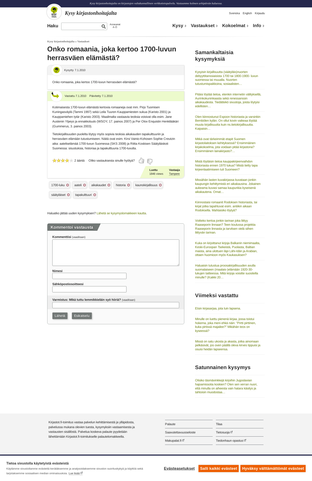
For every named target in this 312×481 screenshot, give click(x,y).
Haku (52, 25)
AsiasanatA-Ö (115, 25)
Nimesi (57, 271)
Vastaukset (203, 25)
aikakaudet (98, 185)
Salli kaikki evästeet (218, 468)
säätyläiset (58, 195)
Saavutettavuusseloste (180, 432)
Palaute (170, 424)
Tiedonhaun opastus (229, 440)
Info (257, 25)
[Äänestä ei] (149, 161)
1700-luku (58, 185)
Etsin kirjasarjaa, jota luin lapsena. (218, 308)
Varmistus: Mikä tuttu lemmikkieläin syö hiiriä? (86, 299)
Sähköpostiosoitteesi (67, 284)
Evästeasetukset (179, 468)
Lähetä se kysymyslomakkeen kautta (121, 213)
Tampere (174, 173)
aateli (78, 185)
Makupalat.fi (173, 440)
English (247, 13)
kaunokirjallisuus (146, 185)
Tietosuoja (223, 432)
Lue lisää (74, 473)
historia (121, 185)
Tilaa (219, 424)
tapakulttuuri (83, 195)
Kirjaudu (260, 13)
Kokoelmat (233, 25)
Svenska (234, 13)
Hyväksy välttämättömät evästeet (273, 468)
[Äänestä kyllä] (141, 160)
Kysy (177, 25)
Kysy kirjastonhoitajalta (60, 41)
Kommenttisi (61, 237)
